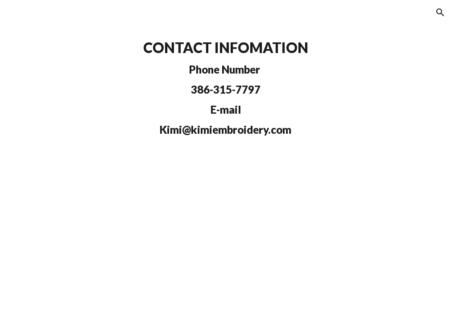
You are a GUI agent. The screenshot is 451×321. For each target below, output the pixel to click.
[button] (440, 12)
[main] (225, 88)
